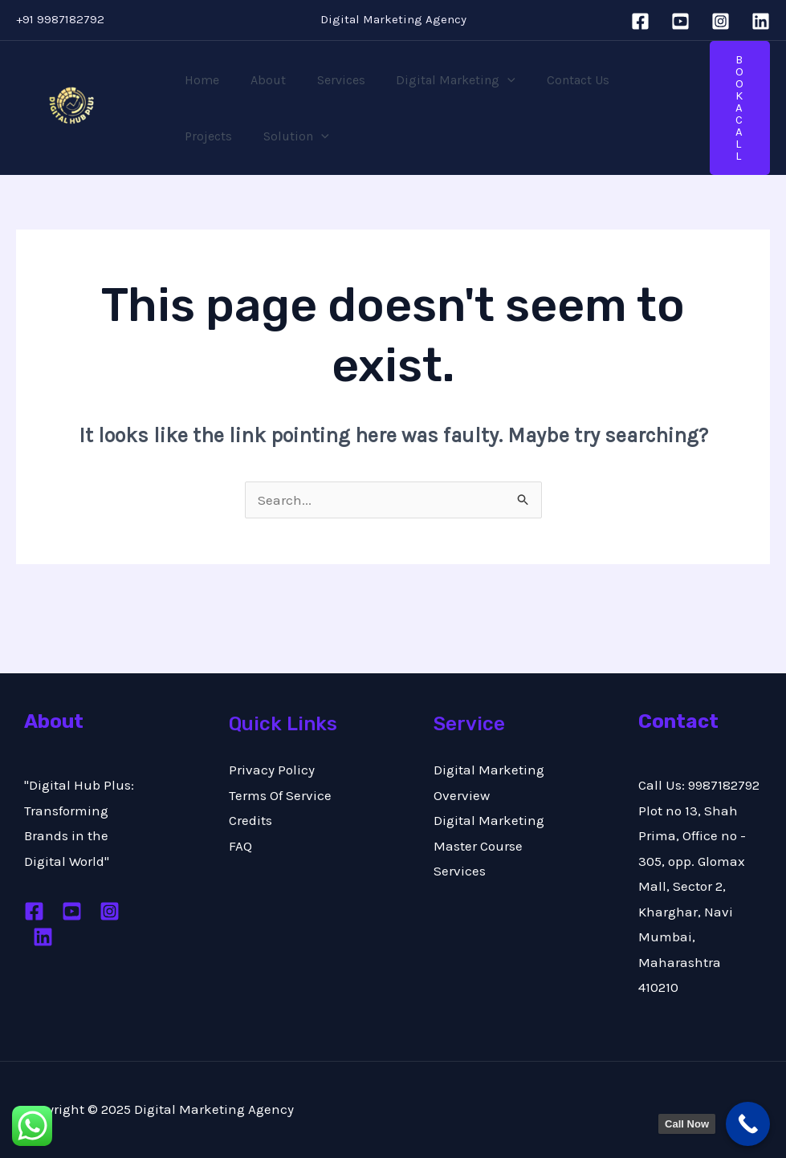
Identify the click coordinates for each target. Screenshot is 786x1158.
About (260, 79)
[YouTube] (680, 21)
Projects (634, 79)
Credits (250, 820)
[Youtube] (72, 911)
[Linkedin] (760, 21)
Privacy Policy (272, 770)
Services (327, 79)
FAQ (240, 846)
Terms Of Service (280, 795)
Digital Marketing (437, 80)
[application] (489, 80)
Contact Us (554, 79)
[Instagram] (720, 21)
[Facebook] (640, 21)
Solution (215, 136)
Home (199, 79)
